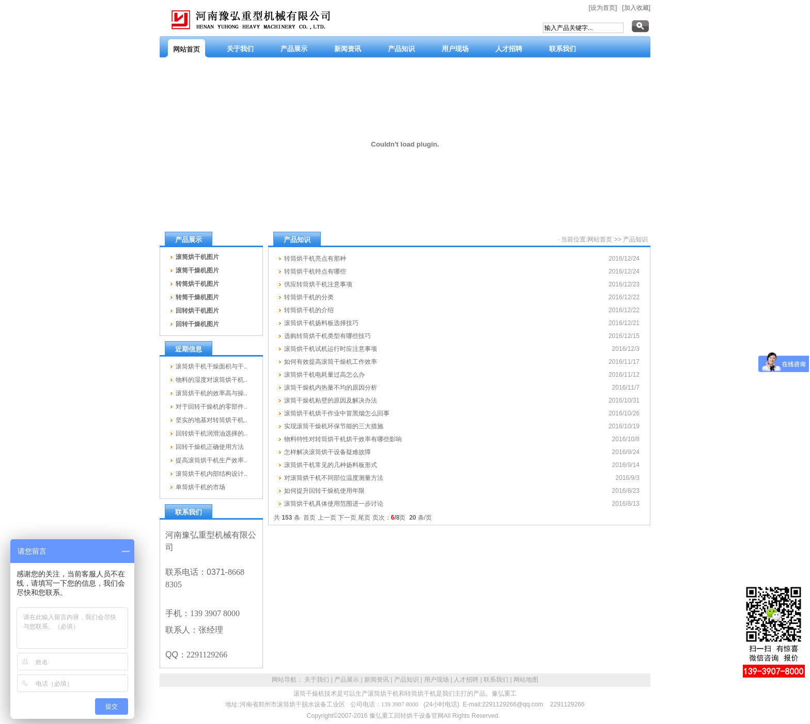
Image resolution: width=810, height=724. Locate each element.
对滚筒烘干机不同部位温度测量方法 (333, 477)
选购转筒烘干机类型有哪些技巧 (327, 336)
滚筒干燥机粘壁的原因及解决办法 (330, 400)
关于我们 (316, 679)
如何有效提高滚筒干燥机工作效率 (330, 361)
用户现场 (436, 679)
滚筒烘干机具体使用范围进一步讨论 (333, 503)
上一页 (327, 517)
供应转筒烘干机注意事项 (318, 284)
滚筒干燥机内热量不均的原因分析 (330, 387)
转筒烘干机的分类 (309, 297)
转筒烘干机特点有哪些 (315, 271)
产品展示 (346, 679)
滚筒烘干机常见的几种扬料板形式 (330, 465)
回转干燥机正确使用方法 (210, 447)
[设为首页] (603, 7)
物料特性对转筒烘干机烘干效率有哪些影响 (343, 439)
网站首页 (599, 239)
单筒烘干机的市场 (200, 487)
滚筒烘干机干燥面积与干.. (211, 366)
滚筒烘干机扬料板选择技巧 (321, 323)
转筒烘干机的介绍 (309, 310)
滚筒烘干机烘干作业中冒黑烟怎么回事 (337, 413)
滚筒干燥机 (308, 693)
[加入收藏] (636, 7)
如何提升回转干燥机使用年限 (324, 490)
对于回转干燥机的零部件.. (211, 406)
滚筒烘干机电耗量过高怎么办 (324, 374)
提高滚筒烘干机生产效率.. (211, 460)
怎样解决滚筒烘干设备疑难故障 (327, 452)
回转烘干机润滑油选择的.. (211, 433)
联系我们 (496, 679)
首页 (309, 517)
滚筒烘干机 (383, 693)
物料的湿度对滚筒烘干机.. (211, 379)
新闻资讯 (376, 679)
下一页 (347, 517)
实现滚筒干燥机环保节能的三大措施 (333, 426)
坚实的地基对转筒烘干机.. (211, 420)
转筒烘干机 (420, 693)
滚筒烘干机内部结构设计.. (211, 473)
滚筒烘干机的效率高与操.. (211, 393)
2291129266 (567, 704)
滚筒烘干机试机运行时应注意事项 (330, 348)
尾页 (364, 517)
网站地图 (525, 679)
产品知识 (635, 239)
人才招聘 (466, 679)
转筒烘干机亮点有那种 (315, 258)
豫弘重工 (504, 693)
